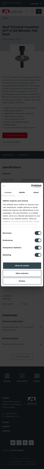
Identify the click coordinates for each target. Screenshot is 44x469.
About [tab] (36, 192)
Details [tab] (22, 192)
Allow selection (22, 273)
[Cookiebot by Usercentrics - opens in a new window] (31, 186)
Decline (22, 281)
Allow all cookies (22, 266)
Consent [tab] (7, 192)
